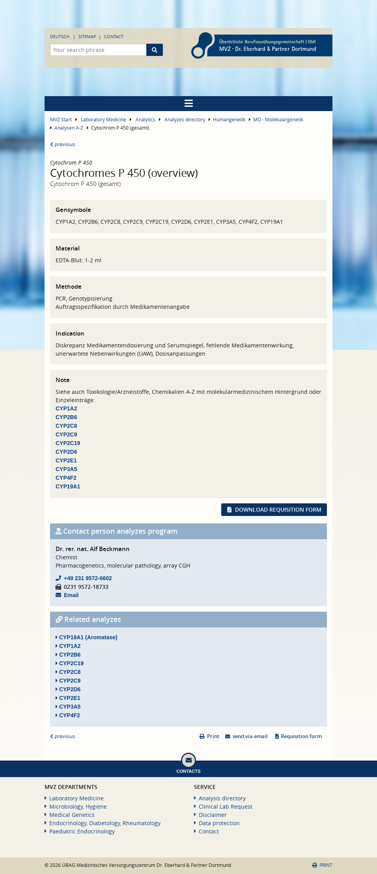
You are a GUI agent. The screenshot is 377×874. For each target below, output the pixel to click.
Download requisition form (278, 509)
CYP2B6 (66, 417)
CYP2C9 (66, 434)
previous (62, 144)
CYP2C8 (66, 426)
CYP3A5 (66, 469)
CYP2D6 (66, 452)
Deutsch (59, 36)
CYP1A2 (66, 408)
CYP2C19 (68, 443)
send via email (250, 736)
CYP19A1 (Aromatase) (87, 637)
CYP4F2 (66, 478)
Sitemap (87, 36)
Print (213, 736)
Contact (113, 36)
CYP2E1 (66, 460)
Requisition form (301, 736)
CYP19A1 (68, 486)
